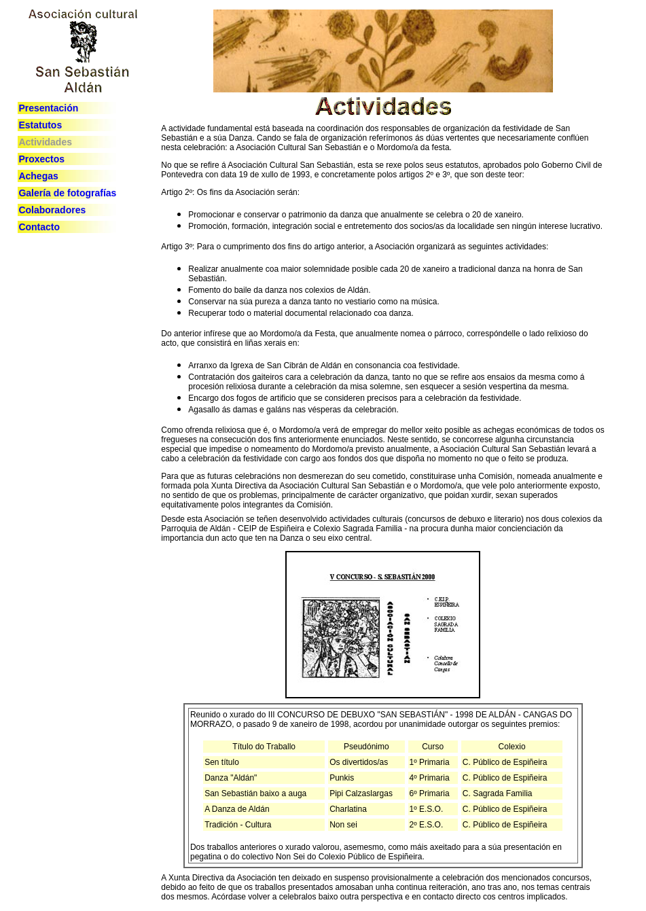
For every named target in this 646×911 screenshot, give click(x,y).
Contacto (39, 226)
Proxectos (41, 159)
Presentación (48, 108)
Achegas (38, 176)
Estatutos (40, 125)
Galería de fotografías (67, 192)
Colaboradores (52, 209)
